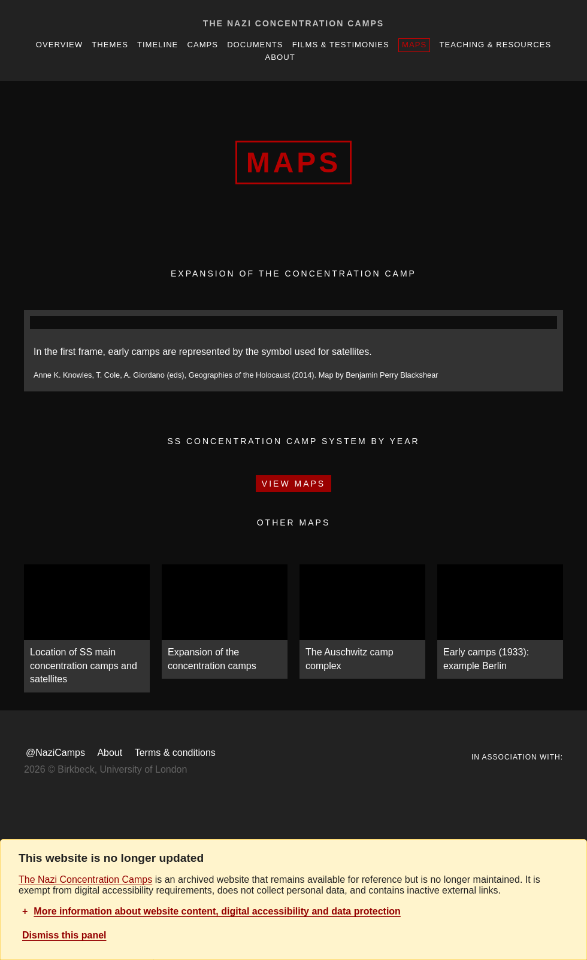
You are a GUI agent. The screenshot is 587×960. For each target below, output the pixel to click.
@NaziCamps (55, 753)
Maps (414, 44)
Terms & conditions (175, 753)
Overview (59, 44)
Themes (110, 44)
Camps (202, 44)
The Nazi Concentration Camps (293, 23)
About (280, 57)
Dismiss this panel (64, 935)
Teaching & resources (496, 44)
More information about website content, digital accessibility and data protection (217, 911)
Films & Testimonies (340, 44)
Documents (255, 44)
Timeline (157, 44)
